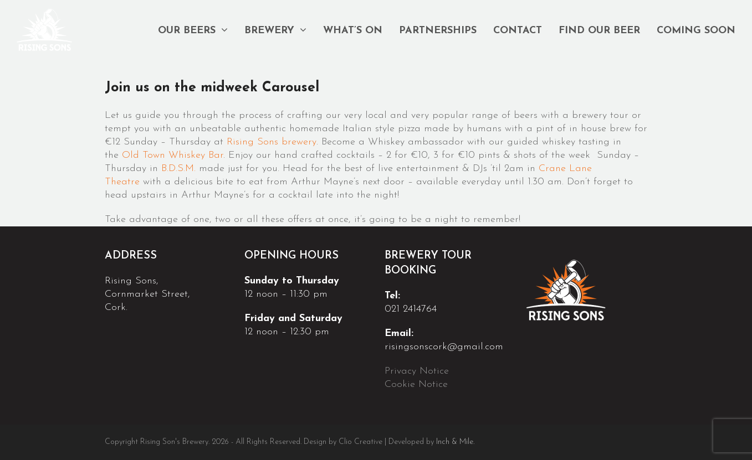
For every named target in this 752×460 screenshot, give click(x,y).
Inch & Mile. (455, 442)
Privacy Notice (418, 371)
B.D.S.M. (178, 168)
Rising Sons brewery (271, 142)
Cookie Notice (418, 384)
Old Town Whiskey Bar (172, 155)
